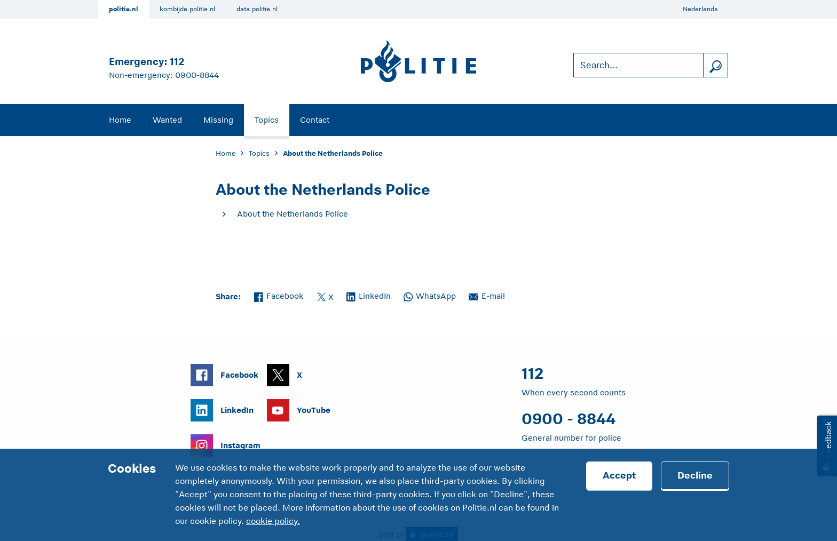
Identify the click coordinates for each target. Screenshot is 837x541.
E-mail (487, 295)
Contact (314, 120)
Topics (267, 120)
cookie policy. (273, 521)
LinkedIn (368, 295)
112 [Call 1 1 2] (177, 61)
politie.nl (123, 9)
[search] (715, 65)
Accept (619, 475)
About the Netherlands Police (292, 214)
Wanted (167, 120)
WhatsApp (430, 295)
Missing (218, 120)
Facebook (278, 295)
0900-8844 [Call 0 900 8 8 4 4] (197, 75)
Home (120, 120)
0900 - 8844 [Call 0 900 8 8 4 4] (568, 418)
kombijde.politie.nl (187, 9)
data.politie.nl (257, 9)
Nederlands (700, 9)
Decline (695, 475)
